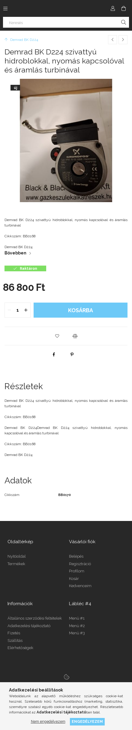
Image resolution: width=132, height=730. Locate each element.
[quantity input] (17, 310)
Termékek (16, 564)
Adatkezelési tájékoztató (29, 626)
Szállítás (15, 640)
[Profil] (112, 8)
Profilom (76, 571)
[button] (57, 335)
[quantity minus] (9, 310)
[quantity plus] (25, 310)
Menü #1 (77, 618)
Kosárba (80, 310)
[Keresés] (66, 22)
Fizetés (14, 633)
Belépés (76, 556)
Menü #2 (77, 626)
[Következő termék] (123, 39)
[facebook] (54, 354)
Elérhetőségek (20, 647)
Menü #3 (77, 633)
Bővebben (15, 253)
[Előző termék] (112, 39)
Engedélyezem (87, 721)
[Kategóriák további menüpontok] (5, 8)
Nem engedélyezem (48, 721)
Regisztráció (80, 564)
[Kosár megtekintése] (123, 8)
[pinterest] (72, 354)
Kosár (74, 578)
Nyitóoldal (17, 556)
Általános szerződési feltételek (35, 618)
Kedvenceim (80, 586)
